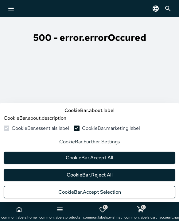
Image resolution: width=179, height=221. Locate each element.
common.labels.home (19, 213)
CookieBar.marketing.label (111, 128)
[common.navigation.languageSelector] (156, 8)
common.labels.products (59, 213)
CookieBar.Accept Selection (89, 192)
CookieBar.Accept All (89, 157)
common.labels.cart (140, 212)
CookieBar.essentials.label (40, 128)
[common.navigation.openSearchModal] (168, 8)
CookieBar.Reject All (90, 175)
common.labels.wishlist (102, 212)
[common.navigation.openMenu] (11, 8)
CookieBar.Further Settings (89, 141)
